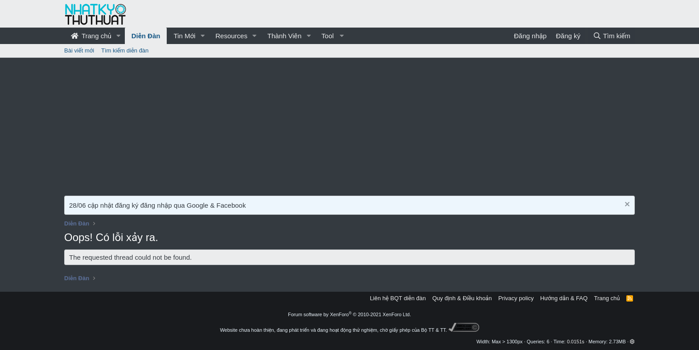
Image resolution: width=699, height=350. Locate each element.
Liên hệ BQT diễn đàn (398, 298)
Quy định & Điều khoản (462, 298)
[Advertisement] (349, 124)
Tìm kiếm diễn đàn (124, 50)
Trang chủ (91, 36)
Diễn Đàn (146, 36)
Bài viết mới (79, 50)
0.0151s (575, 341)
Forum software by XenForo (349, 314)
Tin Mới (184, 36)
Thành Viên (284, 36)
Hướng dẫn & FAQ (564, 298)
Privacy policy (516, 298)
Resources (231, 36)
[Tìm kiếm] (611, 36)
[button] (118, 36)
